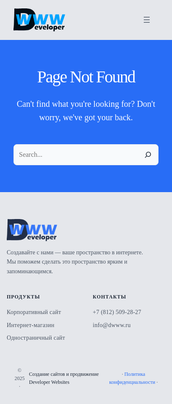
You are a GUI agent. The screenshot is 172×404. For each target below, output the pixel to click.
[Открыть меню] (147, 20)
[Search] (148, 154)
